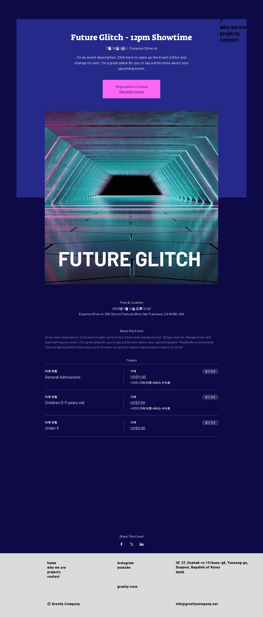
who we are (233, 27)
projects (230, 33)
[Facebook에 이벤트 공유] (121, 544)
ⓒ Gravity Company (63, 604)
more (180, 572)
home (51, 563)
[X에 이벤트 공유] (132, 544)
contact (229, 39)
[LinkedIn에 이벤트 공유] (142, 544)
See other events (131, 91)
